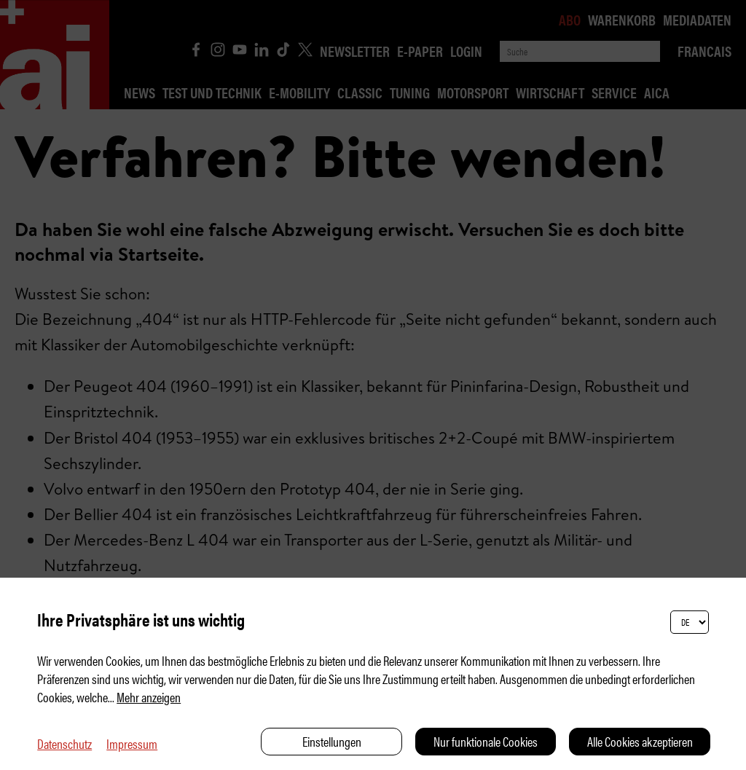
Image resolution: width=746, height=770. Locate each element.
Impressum (131, 743)
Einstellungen (331, 741)
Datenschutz (64, 743)
